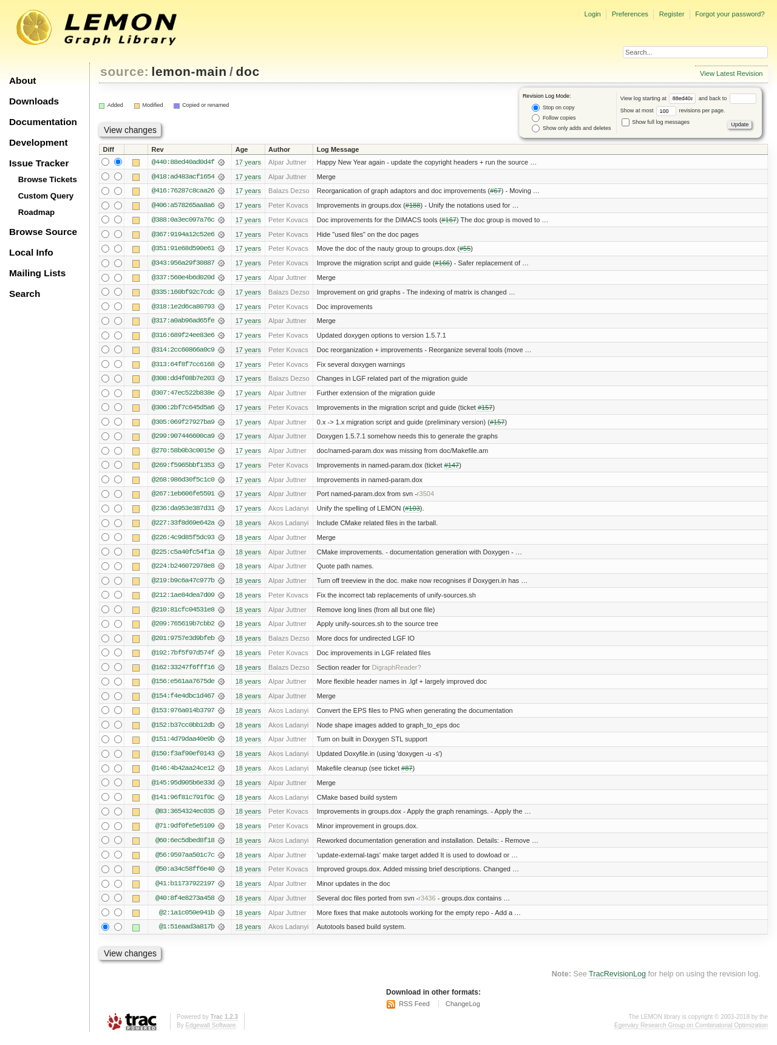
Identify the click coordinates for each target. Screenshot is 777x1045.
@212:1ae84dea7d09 (183, 599)
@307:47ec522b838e (183, 395)
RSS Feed (414, 1011)
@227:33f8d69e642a (183, 526)
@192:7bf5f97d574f (183, 657)
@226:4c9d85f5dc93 (183, 541)
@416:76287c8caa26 (183, 191)
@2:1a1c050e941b (186, 920)
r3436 (426, 905)
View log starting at (659, 98)
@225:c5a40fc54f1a (183, 555)
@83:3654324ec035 (184, 818)
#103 (412, 512)
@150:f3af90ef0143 (183, 759)
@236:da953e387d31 (183, 512)
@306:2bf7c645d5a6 (183, 410)
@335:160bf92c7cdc (183, 293)
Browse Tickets (47, 179)
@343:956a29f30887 (183, 264)
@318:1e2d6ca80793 (183, 308)
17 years (248, 162)
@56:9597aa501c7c (184, 861)
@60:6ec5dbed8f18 (184, 847)
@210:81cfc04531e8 (183, 614)
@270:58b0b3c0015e (183, 453)
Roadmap (36, 212)
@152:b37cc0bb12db (183, 730)
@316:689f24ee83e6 (183, 337)
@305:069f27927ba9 (183, 424)
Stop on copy (553, 108)
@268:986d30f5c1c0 (183, 483)
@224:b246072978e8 (183, 570)
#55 (465, 249)
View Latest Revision (731, 73)
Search (24, 293)
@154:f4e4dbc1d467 (183, 701)
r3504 (425, 497)
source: (124, 71)
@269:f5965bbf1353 (183, 468)
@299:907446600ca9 (183, 439)
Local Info (31, 252)
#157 (485, 410)
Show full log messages (656, 122)
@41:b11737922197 (184, 891)
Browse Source (43, 231)
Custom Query (46, 195)
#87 (406, 774)
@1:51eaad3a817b (186, 934)
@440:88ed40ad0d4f (183, 162)
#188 (413, 205)
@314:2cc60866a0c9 (183, 351)
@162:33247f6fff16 (183, 672)
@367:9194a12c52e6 (183, 235)
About (22, 80)
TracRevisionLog (617, 982)
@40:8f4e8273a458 (184, 905)
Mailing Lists (37, 273)
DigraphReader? (396, 672)
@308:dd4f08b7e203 (183, 381)
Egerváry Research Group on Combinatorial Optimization (691, 1032)
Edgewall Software (210, 1032)
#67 (495, 191)
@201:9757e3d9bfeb (183, 643)
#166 (442, 264)
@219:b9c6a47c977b (183, 585)
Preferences (630, 14)
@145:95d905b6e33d (183, 789)
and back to (727, 98)
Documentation (43, 122)
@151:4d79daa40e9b (183, 745)
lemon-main (189, 71)
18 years (248, 526)
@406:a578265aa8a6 (183, 206)
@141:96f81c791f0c (183, 803)
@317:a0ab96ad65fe (183, 322)
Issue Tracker (39, 163)
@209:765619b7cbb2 (183, 628)
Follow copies (553, 118)
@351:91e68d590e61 (183, 249)
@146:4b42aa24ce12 (183, 774)
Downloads (34, 101)
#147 (452, 468)
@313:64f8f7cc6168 (183, 366)
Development (38, 142)
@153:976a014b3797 (183, 716)
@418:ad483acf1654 (183, 177)
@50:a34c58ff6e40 (184, 876)
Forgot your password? (729, 14)
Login (592, 14)
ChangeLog (463, 1011)
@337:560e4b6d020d (183, 279)
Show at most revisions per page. (672, 110)
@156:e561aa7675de (183, 687)
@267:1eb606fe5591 (183, 497)
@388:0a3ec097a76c (183, 220)
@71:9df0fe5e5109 (184, 832)
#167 (448, 220)
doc (248, 71)
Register (672, 14)
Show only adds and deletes (571, 128)
